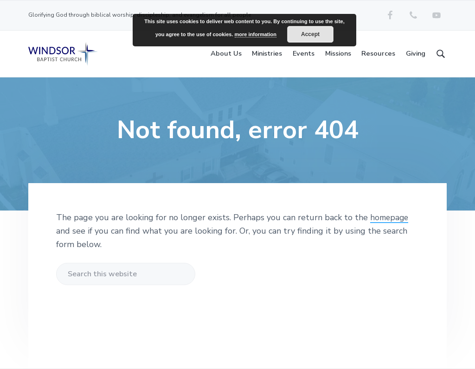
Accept (310, 34)
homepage (390, 217)
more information (255, 34)
